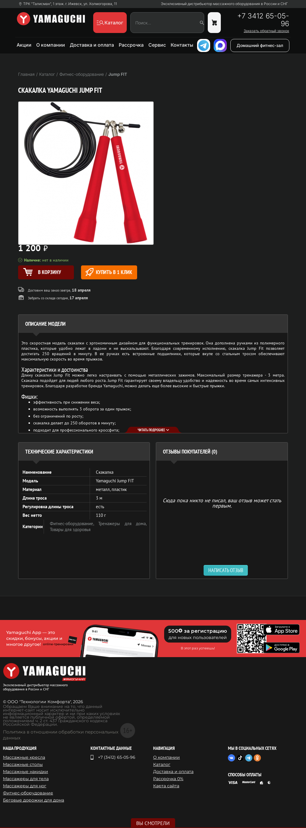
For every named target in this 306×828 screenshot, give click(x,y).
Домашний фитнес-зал (260, 45)
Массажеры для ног (24, 785)
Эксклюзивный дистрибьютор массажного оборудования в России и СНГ (224, 4)
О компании (50, 45)
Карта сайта (166, 785)
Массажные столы (23, 764)
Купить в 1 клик (108, 272)
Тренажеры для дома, (122, 523)
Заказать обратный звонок (266, 31)
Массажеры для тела (26, 778)
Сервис (157, 45)
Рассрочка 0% (168, 778)
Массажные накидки (25, 771)
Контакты (182, 45)
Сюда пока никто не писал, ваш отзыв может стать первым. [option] (222, 503)
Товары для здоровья (70, 529)
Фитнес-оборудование (28, 793)
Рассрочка (131, 45)
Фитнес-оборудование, (74, 523)
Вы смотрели (153, 823)
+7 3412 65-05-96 (263, 20)
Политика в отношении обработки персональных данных (60, 735)
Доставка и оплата (92, 45)
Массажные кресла (24, 757)
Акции (24, 45)
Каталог (161, 764)
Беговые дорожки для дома (33, 800)
